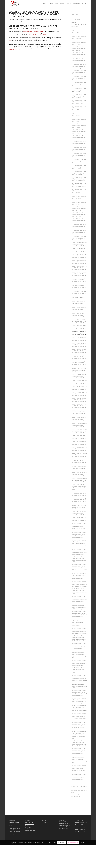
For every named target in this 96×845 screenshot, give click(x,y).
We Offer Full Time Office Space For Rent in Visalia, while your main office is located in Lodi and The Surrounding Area (79, 646)
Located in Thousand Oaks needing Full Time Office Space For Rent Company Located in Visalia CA (79, 506)
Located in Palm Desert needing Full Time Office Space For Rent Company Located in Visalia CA (79, 431)
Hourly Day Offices (29, 822)
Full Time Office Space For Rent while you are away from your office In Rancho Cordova (79, 173)
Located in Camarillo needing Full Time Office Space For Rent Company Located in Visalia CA (79, 273)
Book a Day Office (79, 824)
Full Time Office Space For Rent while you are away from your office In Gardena (79, 90)
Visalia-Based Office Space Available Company (77, 795)
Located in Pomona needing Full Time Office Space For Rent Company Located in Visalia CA (79, 460)
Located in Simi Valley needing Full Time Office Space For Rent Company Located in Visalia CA (79, 499)
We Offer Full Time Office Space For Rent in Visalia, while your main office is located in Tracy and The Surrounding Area (79, 777)
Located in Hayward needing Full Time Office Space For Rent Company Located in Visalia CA (79, 382)
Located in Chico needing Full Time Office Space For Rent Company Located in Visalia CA (79, 303)
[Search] (85, 3)
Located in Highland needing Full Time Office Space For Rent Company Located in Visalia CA (79, 388)
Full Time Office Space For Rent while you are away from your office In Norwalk (79, 149)
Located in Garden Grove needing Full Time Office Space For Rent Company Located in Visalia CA (79, 369)
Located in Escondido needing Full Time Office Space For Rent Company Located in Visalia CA (79, 339)
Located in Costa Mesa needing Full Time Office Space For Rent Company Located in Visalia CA (79, 321)
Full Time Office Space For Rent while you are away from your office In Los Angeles (79, 113)
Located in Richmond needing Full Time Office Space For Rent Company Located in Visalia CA (79, 474)
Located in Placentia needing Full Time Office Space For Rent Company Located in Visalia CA (79, 454)
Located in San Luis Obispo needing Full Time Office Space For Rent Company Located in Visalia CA (79, 487)
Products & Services (30, 829)
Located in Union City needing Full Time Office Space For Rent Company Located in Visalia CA (79, 513)
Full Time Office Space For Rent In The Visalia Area (78, 25)
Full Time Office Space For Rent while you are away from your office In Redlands (79, 190)
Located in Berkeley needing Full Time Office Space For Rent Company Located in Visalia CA (79, 267)
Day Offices (73, 22)
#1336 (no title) (74, 17)
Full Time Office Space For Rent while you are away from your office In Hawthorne (79, 96)
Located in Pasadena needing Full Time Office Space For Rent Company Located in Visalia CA (79, 443)
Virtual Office (28, 827)
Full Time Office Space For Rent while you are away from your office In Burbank (79, 48)
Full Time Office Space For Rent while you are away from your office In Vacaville (79, 232)
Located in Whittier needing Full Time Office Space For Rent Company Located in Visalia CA (79, 519)
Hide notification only (73, 842)
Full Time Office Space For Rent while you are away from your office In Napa (79, 143)
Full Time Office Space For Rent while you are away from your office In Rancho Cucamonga (79, 179)
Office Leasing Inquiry (80, 831)
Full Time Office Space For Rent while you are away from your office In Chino (79, 54)
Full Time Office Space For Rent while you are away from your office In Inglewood (79, 107)
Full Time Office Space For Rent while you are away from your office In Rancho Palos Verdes (79, 184)
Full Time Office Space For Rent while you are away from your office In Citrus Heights (79, 66)
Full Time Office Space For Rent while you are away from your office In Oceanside (79, 155)
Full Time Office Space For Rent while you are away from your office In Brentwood (79, 42)
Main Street (72, 11)
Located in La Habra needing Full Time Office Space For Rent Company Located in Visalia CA (79, 394)
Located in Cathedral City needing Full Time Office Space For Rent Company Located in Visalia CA (79, 291)
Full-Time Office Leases (30, 830)
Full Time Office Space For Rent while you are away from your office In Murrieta (79, 137)
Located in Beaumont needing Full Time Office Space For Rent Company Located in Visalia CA (79, 262)
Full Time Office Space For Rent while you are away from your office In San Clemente (79, 196)
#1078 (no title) (74, 14)
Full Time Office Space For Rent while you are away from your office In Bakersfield (79, 36)
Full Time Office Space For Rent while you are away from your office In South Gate (79, 214)
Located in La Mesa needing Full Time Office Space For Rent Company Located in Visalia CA (79, 400)
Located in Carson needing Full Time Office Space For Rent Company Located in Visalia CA (79, 285)
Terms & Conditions (46, 822)
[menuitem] (44, 3)
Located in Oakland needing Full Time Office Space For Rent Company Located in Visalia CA (79, 425)
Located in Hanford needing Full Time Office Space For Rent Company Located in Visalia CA (79, 376)
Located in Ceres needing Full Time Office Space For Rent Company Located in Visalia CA (79, 297)
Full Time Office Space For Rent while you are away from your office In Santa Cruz (79, 208)
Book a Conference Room (81, 822)
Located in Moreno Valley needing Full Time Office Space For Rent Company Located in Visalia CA (79, 412)
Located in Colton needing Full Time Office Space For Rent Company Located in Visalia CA (79, 309)
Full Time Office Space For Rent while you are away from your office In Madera (79, 119)
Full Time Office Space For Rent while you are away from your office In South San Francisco (79, 220)
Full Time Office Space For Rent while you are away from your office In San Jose (79, 202)
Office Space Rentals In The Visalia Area (79, 782)
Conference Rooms (75, 19)
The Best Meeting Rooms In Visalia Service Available (79, 787)
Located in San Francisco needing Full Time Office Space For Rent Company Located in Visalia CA (79, 480)
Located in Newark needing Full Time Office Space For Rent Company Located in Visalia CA (79, 419)
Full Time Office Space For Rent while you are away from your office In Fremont (79, 78)
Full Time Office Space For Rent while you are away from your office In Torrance (79, 226)
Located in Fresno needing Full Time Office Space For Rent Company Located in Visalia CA (79, 356)
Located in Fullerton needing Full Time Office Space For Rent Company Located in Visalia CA (79, 362)
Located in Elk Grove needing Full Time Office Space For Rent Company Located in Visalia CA (79, 333)
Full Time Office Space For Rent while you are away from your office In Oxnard (79, 161)
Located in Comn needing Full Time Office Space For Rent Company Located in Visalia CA (79, 315)
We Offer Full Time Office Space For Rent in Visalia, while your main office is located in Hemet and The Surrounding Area (79, 606)
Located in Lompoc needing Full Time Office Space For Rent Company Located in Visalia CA (79, 405)
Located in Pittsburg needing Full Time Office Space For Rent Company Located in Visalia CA (79, 449)
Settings (83, 842)
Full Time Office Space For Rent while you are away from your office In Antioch (79, 30)
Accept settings (61, 842)
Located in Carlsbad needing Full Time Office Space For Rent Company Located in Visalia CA (79, 279)
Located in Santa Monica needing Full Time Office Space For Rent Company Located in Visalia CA (79, 493)
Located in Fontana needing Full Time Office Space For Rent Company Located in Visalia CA (79, 350)
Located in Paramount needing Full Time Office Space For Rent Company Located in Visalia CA (79, 437)
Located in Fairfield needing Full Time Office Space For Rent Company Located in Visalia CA (79, 345)
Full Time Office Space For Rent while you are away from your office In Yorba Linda (79, 238)
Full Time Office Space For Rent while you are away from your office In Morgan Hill (79, 131)
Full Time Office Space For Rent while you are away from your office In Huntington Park (79, 102)
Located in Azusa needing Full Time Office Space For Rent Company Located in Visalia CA (79, 250)
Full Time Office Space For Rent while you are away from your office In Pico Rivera (79, 167)
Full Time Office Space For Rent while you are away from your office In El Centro (79, 72)
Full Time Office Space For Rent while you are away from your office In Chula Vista (79, 60)
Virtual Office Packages (80, 827)
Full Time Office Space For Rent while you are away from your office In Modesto (79, 125)
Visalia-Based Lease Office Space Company (79, 791)
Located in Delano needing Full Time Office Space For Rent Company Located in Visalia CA (79, 327)
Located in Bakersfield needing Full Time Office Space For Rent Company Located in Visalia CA (79, 256)
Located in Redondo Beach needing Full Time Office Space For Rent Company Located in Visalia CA (79, 467)
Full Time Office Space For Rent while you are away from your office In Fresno (79, 84)
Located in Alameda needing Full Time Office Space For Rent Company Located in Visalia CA (79, 244)
